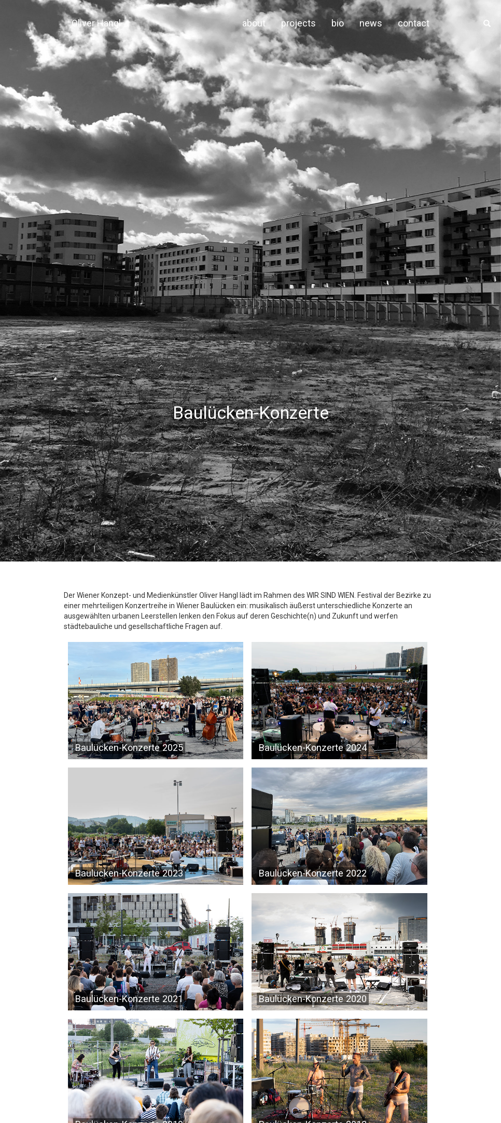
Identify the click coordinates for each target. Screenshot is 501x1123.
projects (298, 23)
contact (413, 23)
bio (337, 23)
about (254, 23)
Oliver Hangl (96, 23)
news (370, 23)
